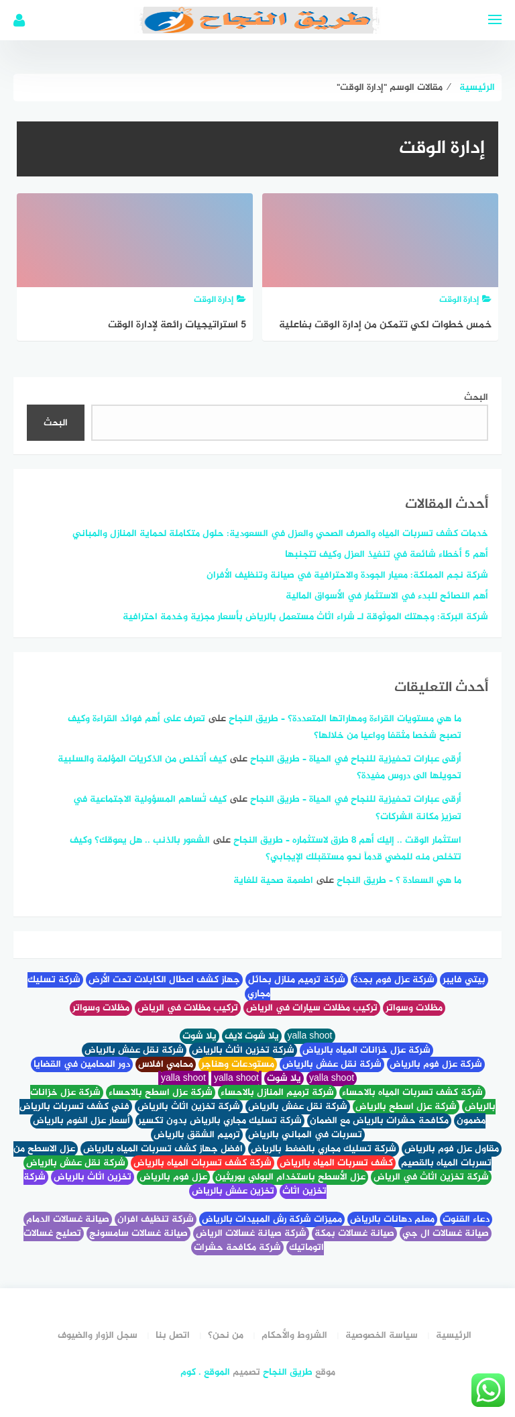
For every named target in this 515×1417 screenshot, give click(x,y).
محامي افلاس (165, 1064)
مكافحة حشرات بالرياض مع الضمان (379, 1121)
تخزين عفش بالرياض (233, 1191)
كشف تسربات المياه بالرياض (336, 1163)
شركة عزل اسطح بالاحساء (160, 1092)
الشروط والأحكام (294, 1335)
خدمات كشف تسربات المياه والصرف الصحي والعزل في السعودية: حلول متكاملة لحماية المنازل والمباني (280, 533)
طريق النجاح (287, 1372)
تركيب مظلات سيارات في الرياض (311, 1008)
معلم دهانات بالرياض (392, 1219)
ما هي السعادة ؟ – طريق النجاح (399, 880)
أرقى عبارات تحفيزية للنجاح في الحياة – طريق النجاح (355, 759)
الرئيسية (453, 1335)
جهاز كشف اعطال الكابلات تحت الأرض (164, 980)
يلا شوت (199, 1036)
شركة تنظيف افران (155, 1219)
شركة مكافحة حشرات (237, 1247)
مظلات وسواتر (414, 1008)
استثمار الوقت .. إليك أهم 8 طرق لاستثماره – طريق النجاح (347, 840)
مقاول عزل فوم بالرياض (452, 1149)
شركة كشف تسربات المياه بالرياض (202, 1163)
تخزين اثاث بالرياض (92, 1177)
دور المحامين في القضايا (82, 1064)
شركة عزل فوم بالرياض (436, 1064)
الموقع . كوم (205, 1372)
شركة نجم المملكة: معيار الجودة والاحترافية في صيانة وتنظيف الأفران (347, 575)
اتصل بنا (173, 1335)
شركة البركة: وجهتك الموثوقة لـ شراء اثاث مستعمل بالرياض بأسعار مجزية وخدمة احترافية (305, 617)
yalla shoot (309, 1036)
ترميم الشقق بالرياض (197, 1135)
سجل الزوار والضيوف (97, 1335)
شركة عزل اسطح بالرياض (406, 1106)
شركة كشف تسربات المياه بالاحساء (412, 1092)
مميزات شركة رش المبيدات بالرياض (272, 1219)
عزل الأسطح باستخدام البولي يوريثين (290, 1177)
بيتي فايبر (464, 980)
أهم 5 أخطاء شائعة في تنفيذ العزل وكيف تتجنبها (386, 554)
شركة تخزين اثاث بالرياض (243, 1050)
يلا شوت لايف (252, 1036)
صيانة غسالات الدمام (67, 1219)
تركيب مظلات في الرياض (188, 1008)
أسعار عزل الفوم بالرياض (81, 1121)
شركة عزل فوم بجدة (394, 980)
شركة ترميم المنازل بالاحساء (277, 1092)
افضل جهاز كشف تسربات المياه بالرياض (162, 1149)
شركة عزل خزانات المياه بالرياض (366, 1050)
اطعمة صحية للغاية (273, 880)
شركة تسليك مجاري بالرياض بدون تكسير (219, 1121)
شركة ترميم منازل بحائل (296, 980)
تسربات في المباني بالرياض (305, 1135)
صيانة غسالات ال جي (446, 1233)
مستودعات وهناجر (237, 1064)
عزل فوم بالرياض (173, 1177)
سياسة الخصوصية (381, 1335)
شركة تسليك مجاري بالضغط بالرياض (323, 1149)
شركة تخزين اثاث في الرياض (431, 1177)
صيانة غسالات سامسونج (138, 1233)
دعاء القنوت (466, 1219)
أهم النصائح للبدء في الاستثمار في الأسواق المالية (387, 596)
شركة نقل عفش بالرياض (134, 1050)
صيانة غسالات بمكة (354, 1233)
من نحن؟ (225, 1335)
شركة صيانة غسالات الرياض (251, 1233)
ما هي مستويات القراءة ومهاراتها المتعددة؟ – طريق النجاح (345, 719)
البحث (476, 397)
